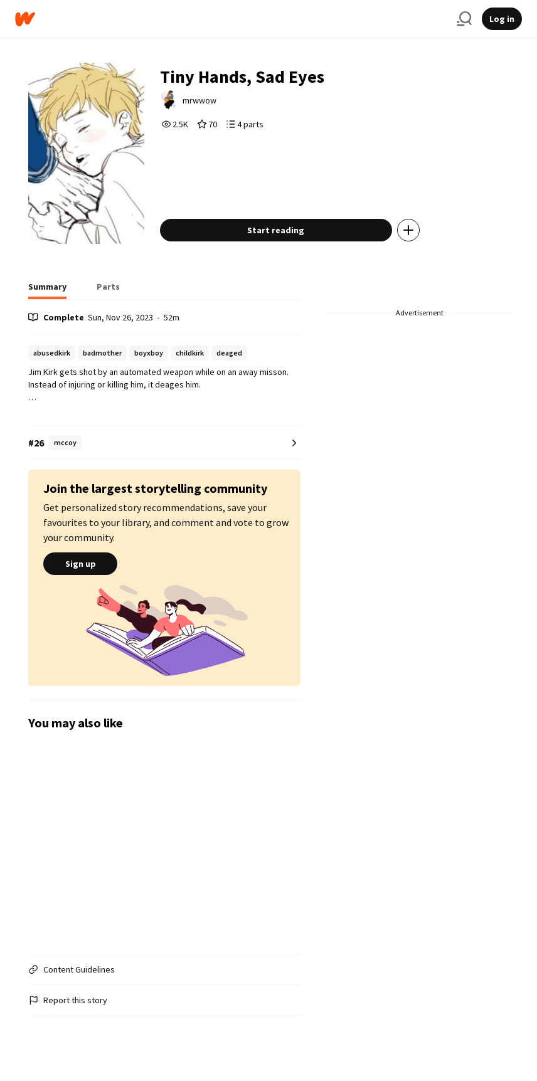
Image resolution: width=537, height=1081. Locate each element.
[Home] (231, 19)
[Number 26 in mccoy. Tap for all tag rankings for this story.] (164, 443)
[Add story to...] (408, 230)
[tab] (47, 290)
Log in (502, 19)
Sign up (80, 563)
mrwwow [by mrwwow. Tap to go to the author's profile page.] (199, 100)
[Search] (464, 18)
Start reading (275, 230)
